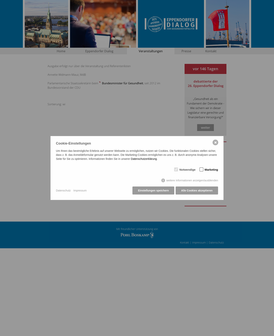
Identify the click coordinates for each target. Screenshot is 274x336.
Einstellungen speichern (153, 190)
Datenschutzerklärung (144, 158)
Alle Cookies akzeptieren (197, 190)
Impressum (80, 190)
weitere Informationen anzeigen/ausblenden (192, 180)
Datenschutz (63, 190)
